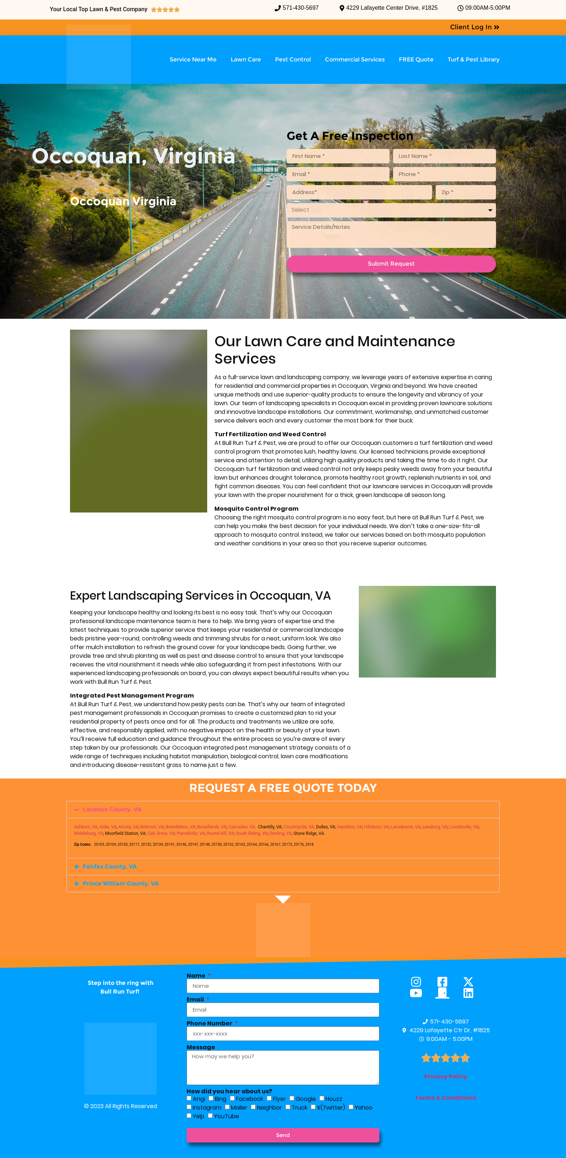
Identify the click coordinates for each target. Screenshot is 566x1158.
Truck (299, 1107)
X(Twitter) (331, 1107)
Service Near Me (193, 59)
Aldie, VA (107, 826)
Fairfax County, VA (110, 866)
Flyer (279, 1098)
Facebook (249, 1098)
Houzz (334, 1098)
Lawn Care (246, 59)
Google (306, 1098)
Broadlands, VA (211, 826)
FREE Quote (416, 59)
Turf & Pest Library (474, 59)
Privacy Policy (445, 1076)
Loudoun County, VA (112, 809)
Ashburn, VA (85, 826)
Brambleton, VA (180, 826)
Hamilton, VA (349, 826)
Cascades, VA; (242, 826)
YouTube (226, 1116)
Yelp (198, 1116)
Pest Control (293, 59)
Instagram (207, 1107)
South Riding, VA (251, 833)
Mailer (239, 1107)
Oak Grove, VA (161, 833)
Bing (220, 1098)
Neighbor (269, 1107)
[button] (283, 809)
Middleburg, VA (88, 833)
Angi (199, 1098)
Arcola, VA (128, 826)
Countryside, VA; (299, 826)
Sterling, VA (281, 833)
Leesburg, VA (435, 826)
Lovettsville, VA (464, 826)
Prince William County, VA (121, 883)
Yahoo (364, 1107)
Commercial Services (355, 59)
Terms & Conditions (445, 1098)
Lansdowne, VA (406, 826)
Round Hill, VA (220, 833)
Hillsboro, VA (376, 826)
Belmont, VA (152, 826)
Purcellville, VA (191, 833)
